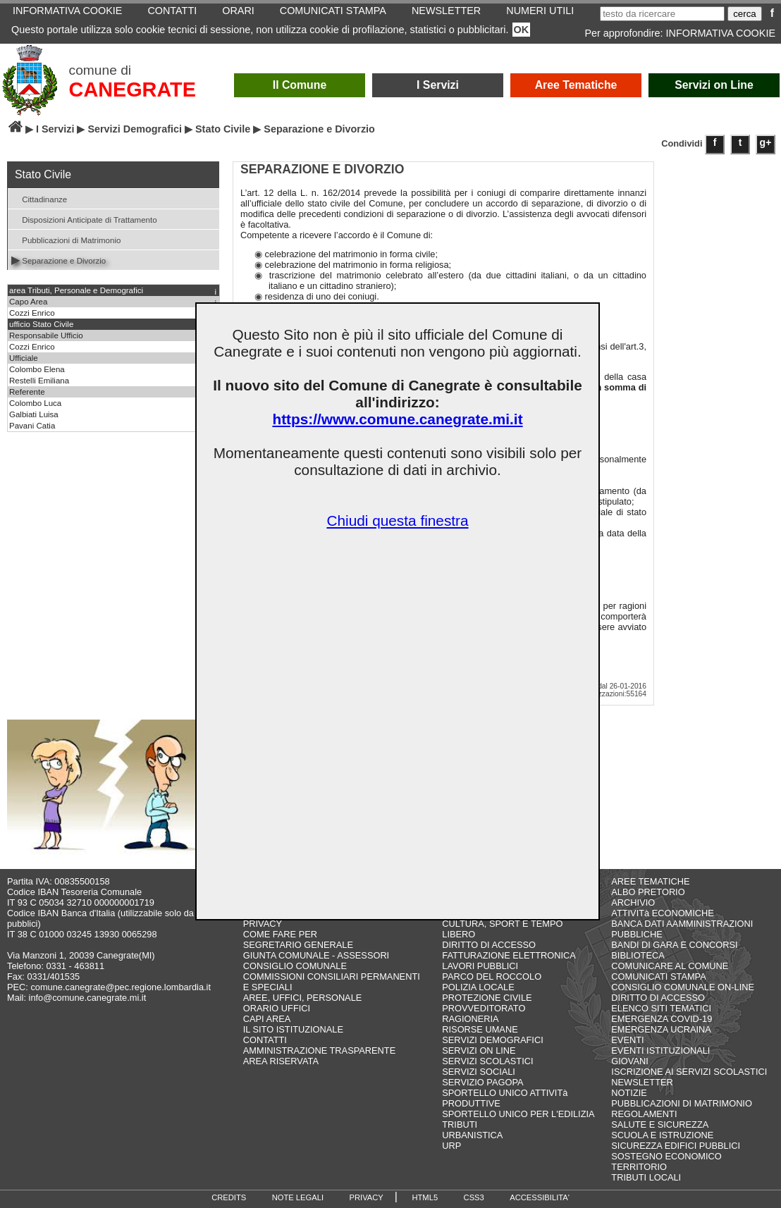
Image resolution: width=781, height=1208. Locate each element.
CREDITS (228, 1197)
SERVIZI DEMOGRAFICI (492, 1040)
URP (451, 1145)
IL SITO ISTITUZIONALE (293, 1029)
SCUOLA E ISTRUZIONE (662, 1135)
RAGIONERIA (470, 1018)
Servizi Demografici (134, 129)
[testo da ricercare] (662, 13)
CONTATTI (265, 1040)
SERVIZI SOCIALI (478, 1071)
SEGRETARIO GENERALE (298, 944)
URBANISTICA (472, 1135)
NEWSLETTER (641, 1082)
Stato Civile (222, 129)
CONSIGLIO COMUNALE (295, 966)
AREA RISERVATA (281, 1061)
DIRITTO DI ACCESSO (489, 944)
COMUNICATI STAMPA (658, 976)
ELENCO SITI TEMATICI (661, 1008)
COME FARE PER (280, 934)
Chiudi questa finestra (397, 520)
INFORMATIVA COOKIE (720, 33)
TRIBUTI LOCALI (646, 1177)
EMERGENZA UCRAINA (661, 1029)
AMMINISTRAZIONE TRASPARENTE (319, 1050)
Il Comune (300, 85)
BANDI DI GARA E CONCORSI (674, 944)
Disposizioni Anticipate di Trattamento (84, 219)
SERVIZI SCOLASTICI (487, 1061)
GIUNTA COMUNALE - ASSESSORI (316, 955)
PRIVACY (262, 923)
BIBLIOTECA (637, 955)
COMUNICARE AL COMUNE (669, 966)
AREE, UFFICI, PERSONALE (302, 997)
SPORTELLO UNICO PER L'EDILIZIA (518, 1114)
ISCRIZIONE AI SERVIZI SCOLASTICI (689, 1071)
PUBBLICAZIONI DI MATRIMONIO (681, 1103)
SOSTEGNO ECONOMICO (666, 1156)
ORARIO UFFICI (276, 1008)
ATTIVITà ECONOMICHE (662, 913)
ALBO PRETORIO (647, 892)
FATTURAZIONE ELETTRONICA (509, 955)
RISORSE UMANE (479, 1029)
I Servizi (438, 85)
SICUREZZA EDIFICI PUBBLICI (675, 1145)
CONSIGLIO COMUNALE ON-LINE (682, 987)
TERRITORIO (639, 1166)
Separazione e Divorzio (58, 260)
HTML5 (425, 1197)
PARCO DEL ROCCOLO (491, 976)
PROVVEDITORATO (483, 1008)
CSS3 (474, 1197)
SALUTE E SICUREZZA (659, 1124)
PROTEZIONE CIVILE (486, 997)
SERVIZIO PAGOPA (482, 1082)
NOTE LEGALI (298, 1197)
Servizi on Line (714, 85)
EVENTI (627, 1040)
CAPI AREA (267, 1018)
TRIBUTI (459, 1124)
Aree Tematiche (576, 85)
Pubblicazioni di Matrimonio (66, 239)
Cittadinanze (39, 198)
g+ (766, 142)
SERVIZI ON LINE (478, 1050)
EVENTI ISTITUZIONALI (660, 1050)
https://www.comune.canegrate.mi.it (397, 419)
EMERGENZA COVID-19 (661, 1018)
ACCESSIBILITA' (540, 1197)
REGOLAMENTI (644, 1114)
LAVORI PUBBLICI (480, 966)
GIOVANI (629, 1061)
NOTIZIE (628, 1092)
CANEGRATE (132, 89)
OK (521, 29)
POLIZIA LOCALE (478, 987)
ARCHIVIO (633, 902)
